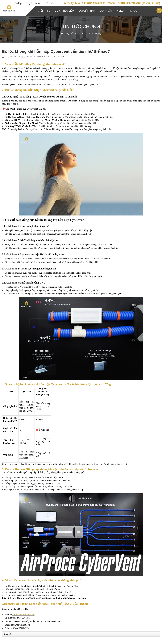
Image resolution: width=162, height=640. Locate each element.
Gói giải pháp (86, 11)
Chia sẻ (7, 634)
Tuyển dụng (33, 3)
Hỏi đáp (17, 3)
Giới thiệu (44, 11)
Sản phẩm (106, 11)
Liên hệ (48, 3)
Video (120, 11)
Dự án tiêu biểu (64, 11)
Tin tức (133, 11)
